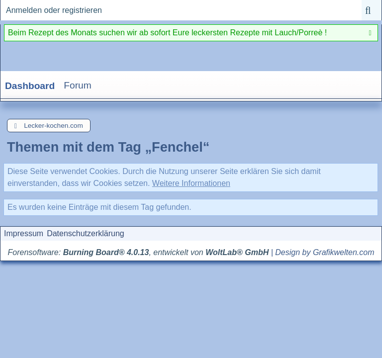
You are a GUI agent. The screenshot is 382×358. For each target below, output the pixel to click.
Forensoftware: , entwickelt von (138, 252)
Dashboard (30, 86)
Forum (77, 85)
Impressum (23, 233)
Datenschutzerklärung (85, 233)
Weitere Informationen (191, 183)
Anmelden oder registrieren (54, 10)
